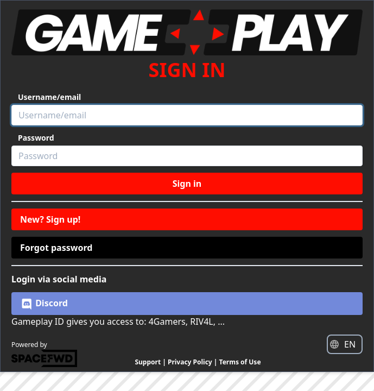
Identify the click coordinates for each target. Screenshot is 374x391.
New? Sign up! (50, 219)
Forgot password (56, 248)
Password (36, 138)
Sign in (187, 184)
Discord (44, 303)
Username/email (49, 97)
